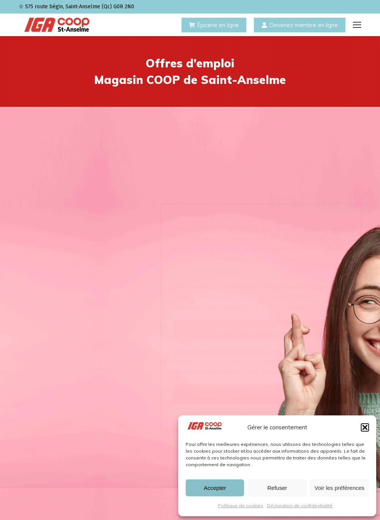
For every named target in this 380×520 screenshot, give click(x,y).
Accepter (215, 488)
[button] (365, 427)
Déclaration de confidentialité (300, 505)
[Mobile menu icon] (357, 25)
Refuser (277, 488)
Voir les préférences (339, 488)
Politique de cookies (240, 505)
